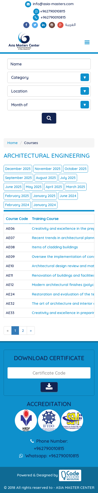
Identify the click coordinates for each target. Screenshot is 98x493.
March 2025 (75, 187)
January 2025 (44, 196)
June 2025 (13, 187)
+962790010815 (52, 11)
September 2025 (18, 178)
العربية (70, 25)
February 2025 (17, 196)
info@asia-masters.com (53, 3)
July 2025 (68, 178)
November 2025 (48, 169)
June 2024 (68, 196)
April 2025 (54, 187)
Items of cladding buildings (55, 247)
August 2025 (46, 178)
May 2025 (34, 187)
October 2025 (76, 169)
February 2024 (17, 205)
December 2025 (18, 169)
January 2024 (44, 205)
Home (12, 142)
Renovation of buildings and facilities (63, 275)
